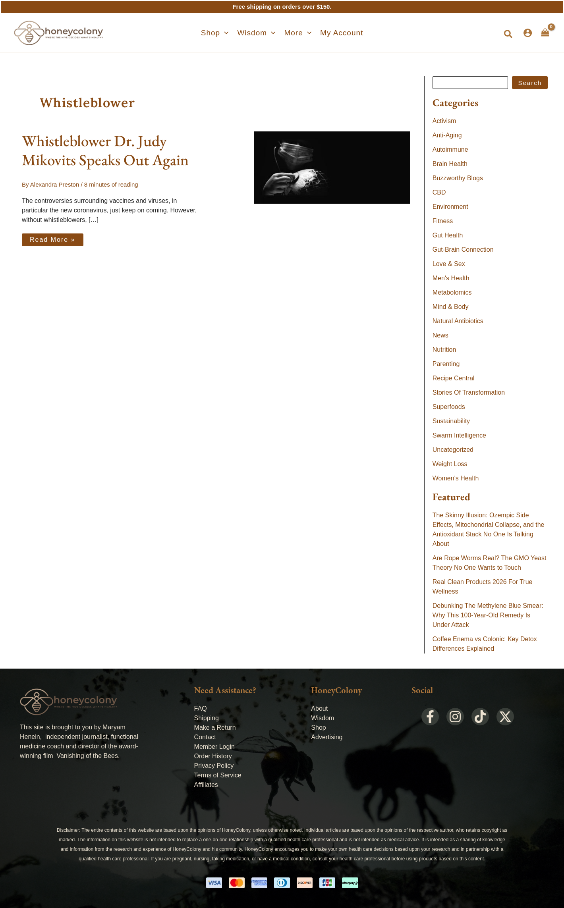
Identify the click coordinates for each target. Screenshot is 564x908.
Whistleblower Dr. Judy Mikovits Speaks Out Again (105, 150)
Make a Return (215, 727)
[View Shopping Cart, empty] (545, 32)
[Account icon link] (527, 32)
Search (530, 82)
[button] (218, 33)
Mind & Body (451, 306)
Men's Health (451, 278)
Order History (213, 756)
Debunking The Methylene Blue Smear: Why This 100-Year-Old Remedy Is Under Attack (488, 615)
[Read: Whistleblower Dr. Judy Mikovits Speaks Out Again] (332, 167)
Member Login (214, 746)
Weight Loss (450, 464)
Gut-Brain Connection (463, 249)
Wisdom (322, 718)
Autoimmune (450, 149)
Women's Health (456, 478)
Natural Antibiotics (458, 321)
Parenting (446, 364)
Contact (205, 737)
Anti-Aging (447, 135)
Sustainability (451, 421)
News (440, 335)
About (319, 708)
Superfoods (449, 406)
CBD (439, 192)
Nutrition (444, 349)
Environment (450, 206)
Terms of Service (217, 775)
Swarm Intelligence (459, 435)
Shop (318, 727)
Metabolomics (452, 292)
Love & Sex (449, 263)
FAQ (200, 708)
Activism (444, 121)
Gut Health (448, 235)
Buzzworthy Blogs (458, 178)
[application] (228, 33)
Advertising (326, 737)
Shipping (206, 718)
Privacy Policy (214, 765)
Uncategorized (453, 449)
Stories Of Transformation (469, 392)
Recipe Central (454, 378)
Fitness (443, 221)
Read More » (54, 238)
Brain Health (450, 163)
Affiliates (206, 784)
